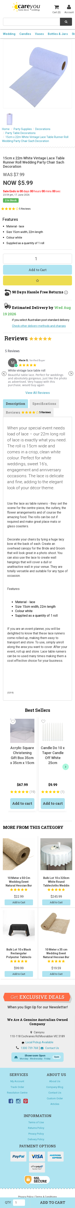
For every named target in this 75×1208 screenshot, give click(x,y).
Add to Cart (38, 270)
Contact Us (50, 1048)
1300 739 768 (29, 1048)
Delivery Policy (36, 1139)
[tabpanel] (37, 374)
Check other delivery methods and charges (39, 325)
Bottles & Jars (58, 34)
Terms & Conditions (46, 1196)
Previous (4, 374)
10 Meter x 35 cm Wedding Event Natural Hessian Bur (56, 953)
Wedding (9, 34)
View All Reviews (37, 393)
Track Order (17, 1087)
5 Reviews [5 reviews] (25, 208)
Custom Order (55, 1098)
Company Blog (54, 1087)
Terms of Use (36, 1122)
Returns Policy (36, 1127)
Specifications (44, 403)
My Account (17, 1081)
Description (15, 403)
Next (71, 374)
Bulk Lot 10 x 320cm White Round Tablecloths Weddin (56, 881)
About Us (54, 1081)
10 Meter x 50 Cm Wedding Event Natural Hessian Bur (19, 881)
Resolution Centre (17, 1092)
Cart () (56, 9)
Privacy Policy (36, 1133)
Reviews (28, 413)
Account (69, 9)
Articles (54, 1103)
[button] (13, 721)
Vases (39, 34)
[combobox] (31, 22)
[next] (65, 767)
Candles (25, 34)
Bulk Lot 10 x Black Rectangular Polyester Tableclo (18, 953)
